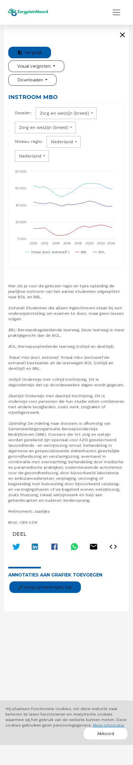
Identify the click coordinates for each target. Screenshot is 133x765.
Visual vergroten (34, 66)
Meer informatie (108, 725)
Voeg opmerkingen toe (45, 587)
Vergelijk (29, 52)
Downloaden (30, 80)
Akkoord (105, 733)
